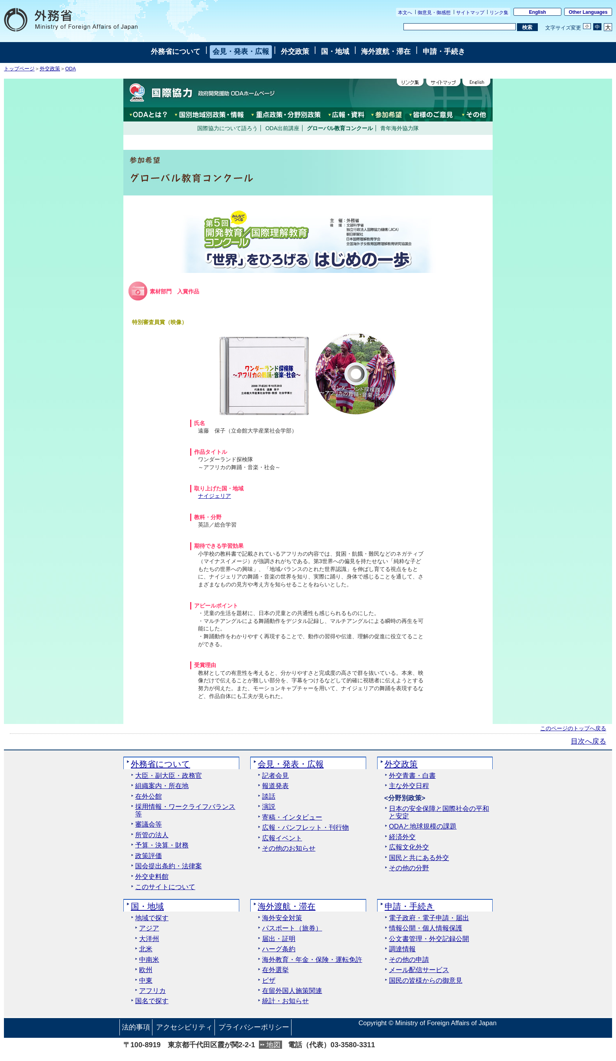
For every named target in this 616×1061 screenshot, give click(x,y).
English (537, 12)
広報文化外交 (409, 847)
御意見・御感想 (434, 12)
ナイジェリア (214, 496)
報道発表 (275, 786)
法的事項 (136, 1027)
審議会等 (148, 824)
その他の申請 (409, 959)
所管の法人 (152, 835)
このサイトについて (165, 887)
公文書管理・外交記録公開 (429, 939)
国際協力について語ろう (227, 128)
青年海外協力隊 (399, 128)
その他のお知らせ (288, 848)
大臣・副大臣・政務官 (168, 775)
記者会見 (275, 775)
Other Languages (588, 12)
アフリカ (152, 991)
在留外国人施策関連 (292, 991)
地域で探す (152, 918)
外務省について (175, 51)
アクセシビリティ (184, 1027)
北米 (145, 949)
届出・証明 (278, 939)
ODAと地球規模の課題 (422, 826)
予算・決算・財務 (162, 845)
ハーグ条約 (278, 949)
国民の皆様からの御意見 (425, 980)
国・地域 (335, 51)
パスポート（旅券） (292, 928)
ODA (70, 69)
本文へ (405, 12)
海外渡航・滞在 (386, 51)
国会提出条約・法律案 (168, 866)
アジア (149, 928)
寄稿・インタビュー (292, 817)
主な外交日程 (409, 786)
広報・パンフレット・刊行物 (305, 827)
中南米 (149, 959)
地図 (273, 1045)
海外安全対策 (282, 918)
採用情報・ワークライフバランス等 (185, 810)
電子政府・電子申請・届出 (429, 918)
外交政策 (295, 51)
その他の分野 (409, 868)
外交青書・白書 (412, 775)
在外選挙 (275, 970)
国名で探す (152, 1001)
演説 (268, 806)
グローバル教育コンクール (340, 128)
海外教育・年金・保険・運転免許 (312, 959)
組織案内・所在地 (162, 786)
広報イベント (282, 838)
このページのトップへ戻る (573, 728)
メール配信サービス (419, 970)
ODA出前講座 (282, 128)
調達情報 (402, 949)
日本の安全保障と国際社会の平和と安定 (439, 812)
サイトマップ (470, 12)
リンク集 (499, 12)
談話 (268, 796)
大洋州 (149, 939)
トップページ (19, 69)
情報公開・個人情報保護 (425, 928)
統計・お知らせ (285, 1001)
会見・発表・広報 (241, 51)
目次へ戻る (588, 741)
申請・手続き (444, 51)
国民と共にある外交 (419, 858)
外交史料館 (152, 876)
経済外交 (402, 837)
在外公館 (148, 796)
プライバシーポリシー (253, 1027)
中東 (145, 980)
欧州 (145, 970)
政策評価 (148, 856)
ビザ (268, 980)
